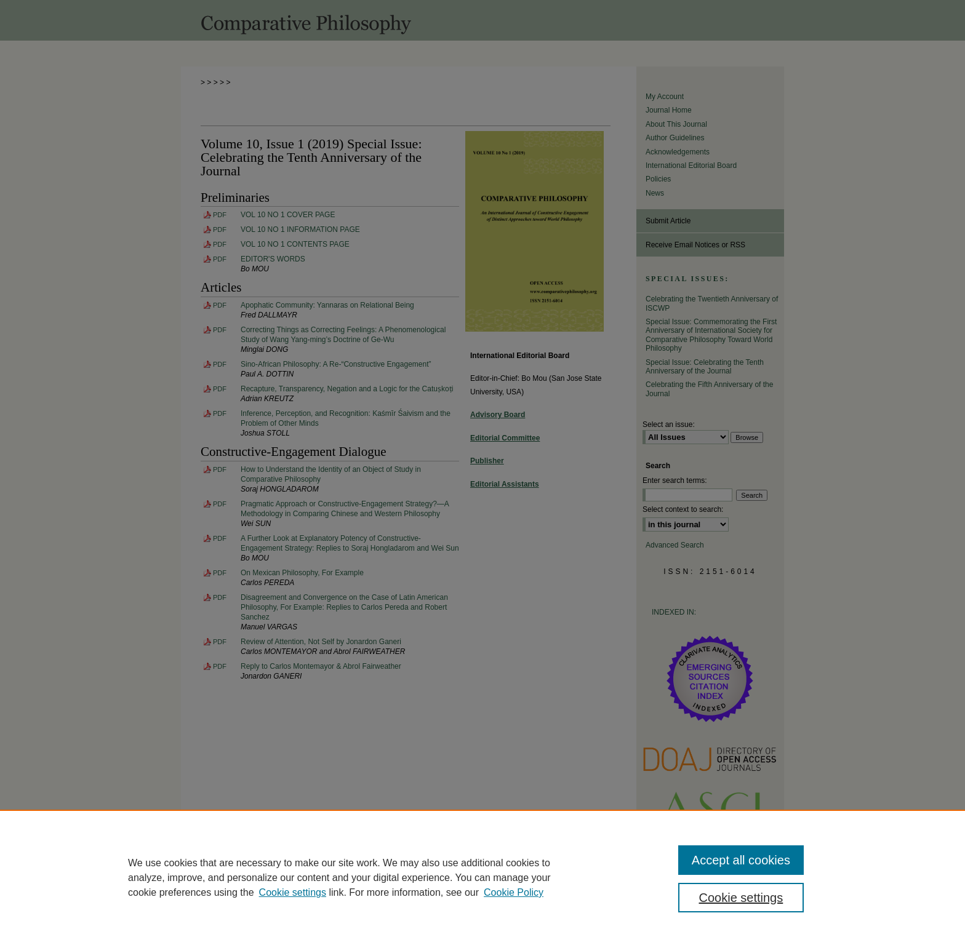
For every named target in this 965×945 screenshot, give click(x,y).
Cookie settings (292, 892)
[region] (482, 877)
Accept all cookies (741, 860)
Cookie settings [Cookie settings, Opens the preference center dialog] (741, 897)
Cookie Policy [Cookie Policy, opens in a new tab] (513, 892)
